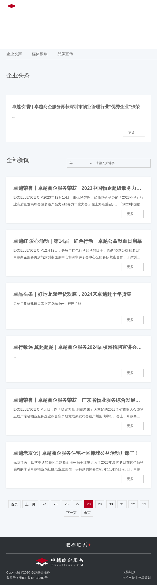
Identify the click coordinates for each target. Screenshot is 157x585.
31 (122, 504)
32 (133, 504)
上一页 (30, 504)
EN (109, 7)
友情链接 (129, 572)
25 (56, 504)
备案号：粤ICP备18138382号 (27, 578)
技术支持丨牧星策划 (136, 578)
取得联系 (79, 545)
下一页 (71, 513)
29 (100, 504)
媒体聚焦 (40, 54)
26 (67, 504)
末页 (87, 513)
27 (78, 504)
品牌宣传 (65, 54)
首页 (14, 504)
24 (44, 504)
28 (89, 504)
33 (144, 504)
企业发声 (14, 54)
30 (111, 504)
